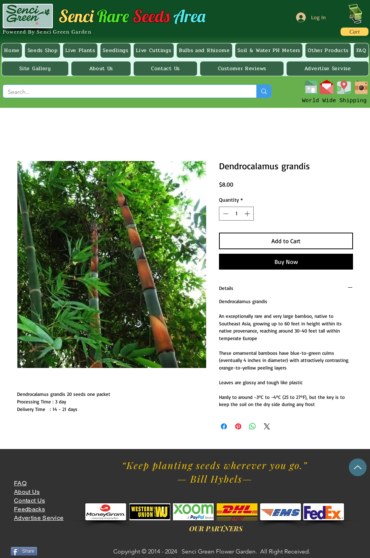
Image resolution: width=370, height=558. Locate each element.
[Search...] (124, 92)
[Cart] (354, 32)
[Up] (358, 467)
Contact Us (29, 500)
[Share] (24, 551)
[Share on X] (266, 426)
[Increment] (248, 213)
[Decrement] (225, 213)
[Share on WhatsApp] (252, 426)
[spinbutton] (236, 213)
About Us (27, 491)
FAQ (20, 483)
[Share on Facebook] (223, 426)
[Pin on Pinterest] (238, 426)
